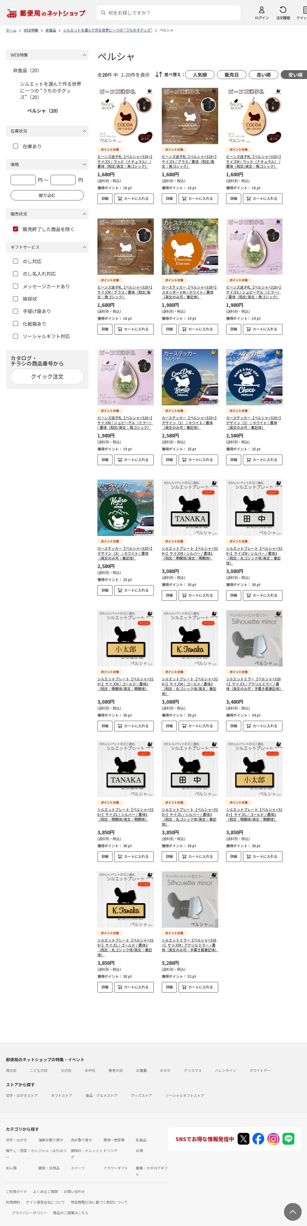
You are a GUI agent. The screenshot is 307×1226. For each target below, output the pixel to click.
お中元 (90, 1065)
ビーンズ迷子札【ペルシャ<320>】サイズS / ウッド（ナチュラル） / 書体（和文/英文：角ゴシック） (124, 161)
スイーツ (78, 1162)
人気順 (200, 74)
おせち (165, 1065)
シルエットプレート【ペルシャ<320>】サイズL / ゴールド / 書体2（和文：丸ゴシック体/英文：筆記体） (125, 942)
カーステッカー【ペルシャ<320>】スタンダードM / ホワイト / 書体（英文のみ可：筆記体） (189, 286)
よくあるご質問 (45, 1186)
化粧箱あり (29, 323)
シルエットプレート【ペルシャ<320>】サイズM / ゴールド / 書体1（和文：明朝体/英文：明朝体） (125, 678)
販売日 (232, 74)
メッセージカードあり (41, 286)
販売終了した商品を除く (44, 229)
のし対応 (27, 261)
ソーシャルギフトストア (184, 1090)
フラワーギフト (115, 1162)
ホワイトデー (260, 1065)
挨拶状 (25, 298)
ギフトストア (61, 1090)
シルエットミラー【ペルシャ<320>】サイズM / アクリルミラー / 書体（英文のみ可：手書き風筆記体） (190, 939)
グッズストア (141, 1090)
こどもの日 (39, 1065)
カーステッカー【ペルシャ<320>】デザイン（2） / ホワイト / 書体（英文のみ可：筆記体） (253, 417)
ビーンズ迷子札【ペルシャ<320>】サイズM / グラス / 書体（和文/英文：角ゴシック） (124, 286)
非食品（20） (27, 70)
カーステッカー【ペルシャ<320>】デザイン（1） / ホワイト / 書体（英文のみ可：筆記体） (189, 417)
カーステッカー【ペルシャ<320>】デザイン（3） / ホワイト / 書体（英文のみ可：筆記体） (124, 548)
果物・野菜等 (114, 1134)
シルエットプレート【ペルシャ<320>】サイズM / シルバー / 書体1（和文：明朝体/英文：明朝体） (190, 548)
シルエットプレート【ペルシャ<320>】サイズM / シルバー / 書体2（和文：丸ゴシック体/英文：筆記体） (254, 550)
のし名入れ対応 (34, 273)
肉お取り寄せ (81, 1134)
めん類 (11, 1162)
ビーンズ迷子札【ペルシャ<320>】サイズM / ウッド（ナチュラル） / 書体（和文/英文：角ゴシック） (253, 161)
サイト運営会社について (45, 1196)
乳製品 (141, 1134)
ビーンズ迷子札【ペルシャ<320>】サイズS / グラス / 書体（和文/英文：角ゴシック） (189, 161)
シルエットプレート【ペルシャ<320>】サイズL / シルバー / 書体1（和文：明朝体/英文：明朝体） (125, 809)
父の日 (66, 1065)
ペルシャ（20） (44, 110)
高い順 (264, 74)
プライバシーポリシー (29, 1207)
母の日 (11, 1065)
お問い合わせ (74, 1186)
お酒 (139, 1145)
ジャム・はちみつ (52, 1145)
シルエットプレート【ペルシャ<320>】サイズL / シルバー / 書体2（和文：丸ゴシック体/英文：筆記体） (190, 812)
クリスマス (193, 1065)
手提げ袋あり (32, 311)
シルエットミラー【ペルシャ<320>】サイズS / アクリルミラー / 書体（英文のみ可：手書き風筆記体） (254, 678)
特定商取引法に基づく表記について (99, 1196)
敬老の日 (116, 1065)
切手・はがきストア (22, 1090)
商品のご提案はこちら (71, 1207)
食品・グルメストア (101, 1090)
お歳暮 (141, 1065)
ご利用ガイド (16, 1186)
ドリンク (110, 1145)
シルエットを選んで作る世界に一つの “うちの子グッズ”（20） (50, 90)
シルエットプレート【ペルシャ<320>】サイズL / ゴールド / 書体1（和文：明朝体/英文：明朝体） (254, 809)
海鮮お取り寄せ (50, 1134)
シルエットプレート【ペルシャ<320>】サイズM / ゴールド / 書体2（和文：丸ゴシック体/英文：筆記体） (190, 681)
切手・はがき (16, 1134)
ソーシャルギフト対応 (41, 336)
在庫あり (27, 146)
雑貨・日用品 (49, 1162)
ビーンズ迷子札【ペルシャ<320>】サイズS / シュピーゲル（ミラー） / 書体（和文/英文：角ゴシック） (253, 286)
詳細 (105, 198)
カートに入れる (136, 198)
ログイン (262, 17)
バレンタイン (225, 1065)
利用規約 (13, 1196)
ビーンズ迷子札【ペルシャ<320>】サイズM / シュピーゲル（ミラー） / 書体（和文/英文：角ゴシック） (125, 417)
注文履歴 (283, 17)
